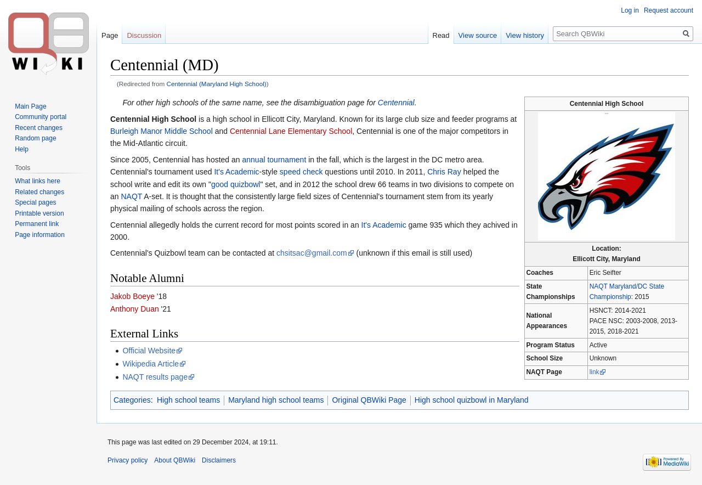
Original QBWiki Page (369, 400)
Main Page (30, 106)
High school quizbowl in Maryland (472, 400)
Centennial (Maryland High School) (217, 83)
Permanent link (37, 224)
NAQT (131, 196)
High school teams (188, 400)
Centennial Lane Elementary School (291, 131)
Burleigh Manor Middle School (161, 131)
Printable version (39, 213)
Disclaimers (219, 460)
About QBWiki (174, 460)
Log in (630, 10)
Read (441, 35)
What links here (37, 181)
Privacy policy (127, 460)
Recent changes (39, 128)
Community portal (40, 117)
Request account (668, 10)
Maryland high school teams (276, 400)
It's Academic (236, 171)
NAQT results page (155, 377)
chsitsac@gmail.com (311, 253)
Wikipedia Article (150, 363)
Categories (132, 400)
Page (109, 35)
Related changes (39, 192)
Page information (40, 235)
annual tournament (274, 159)
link (594, 372)
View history (525, 35)
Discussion (144, 35)
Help (22, 149)
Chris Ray (444, 171)
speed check (301, 171)
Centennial (396, 102)
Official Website (149, 350)
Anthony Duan (134, 308)
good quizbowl (236, 184)
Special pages (35, 202)
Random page (35, 138)
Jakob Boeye (132, 296)
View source (477, 35)
